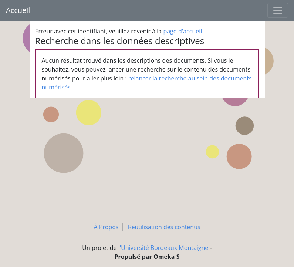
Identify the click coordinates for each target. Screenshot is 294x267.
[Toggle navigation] (277, 10)
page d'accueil (182, 31)
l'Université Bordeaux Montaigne (163, 248)
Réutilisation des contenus (164, 227)
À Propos (106, 227)
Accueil (18, 10)
